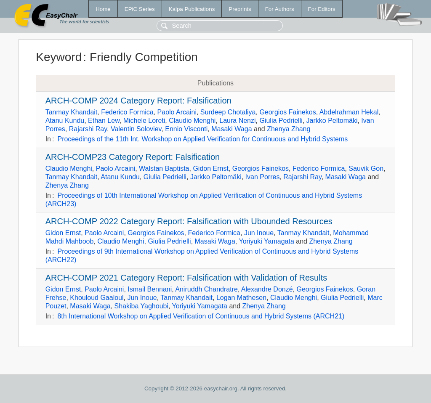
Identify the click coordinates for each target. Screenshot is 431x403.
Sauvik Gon (366, 168)
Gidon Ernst (210, 168)
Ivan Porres (262, 176)
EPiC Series (140, 9)
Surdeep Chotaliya (228, 112)
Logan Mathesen (241, 297)
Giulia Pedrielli (280, 120)
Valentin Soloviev (136, 129)
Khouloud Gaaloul (96, 297)
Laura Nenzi (237, 120)
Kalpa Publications (192, 9)
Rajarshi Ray (88, 129)
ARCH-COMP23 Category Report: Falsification (132, 157)
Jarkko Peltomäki (332, 120)
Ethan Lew (104, 120)
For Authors (279, 9)
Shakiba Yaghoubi (141, 306)
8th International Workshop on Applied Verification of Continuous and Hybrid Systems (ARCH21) (200, 316)
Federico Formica (127, 112)
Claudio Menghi (192, 120)
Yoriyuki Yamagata (266, 241)
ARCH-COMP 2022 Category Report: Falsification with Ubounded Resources (189, 221)
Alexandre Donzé (267, 289)
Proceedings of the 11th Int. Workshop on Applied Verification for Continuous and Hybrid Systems (202, 139)
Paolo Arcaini (177, 112)
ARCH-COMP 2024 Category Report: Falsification (138, 100)
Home (103, 9)
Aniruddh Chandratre (206, 289)
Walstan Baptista (164, 168)
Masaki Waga (231, 129)
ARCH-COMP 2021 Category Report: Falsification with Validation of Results (186, 277)
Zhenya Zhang (288, 129)
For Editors (321, 9)
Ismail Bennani (150, 289)
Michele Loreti (144, 120)
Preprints (240, 9)
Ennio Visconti (186, 129)
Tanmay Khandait (71, 112)
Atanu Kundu (65, 120)
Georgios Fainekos (287, 112)
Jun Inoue (259, 232)
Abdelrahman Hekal (349, 112)
